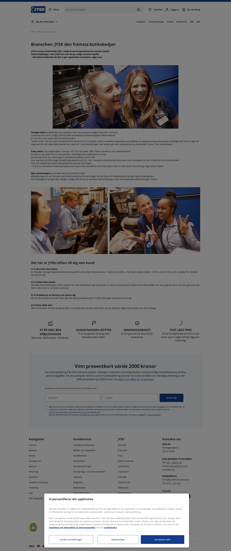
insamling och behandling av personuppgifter (72, 527)
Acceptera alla (162, 539)
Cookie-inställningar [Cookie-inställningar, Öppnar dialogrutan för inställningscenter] (71, 539)
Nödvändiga (118, 539)
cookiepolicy (110, 527)
